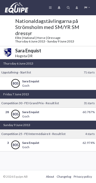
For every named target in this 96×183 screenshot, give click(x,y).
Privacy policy (83, 176)
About (50, 176)
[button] (87, 7)
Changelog (64, 176)
